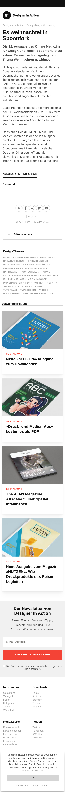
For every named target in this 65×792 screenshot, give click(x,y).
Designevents (12, 264)
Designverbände (36, 264)
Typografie (9, 696)
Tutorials (10, 290)
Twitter (36, 727)
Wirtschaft (8, 710)
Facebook (38, 730)
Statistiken (22, 286)
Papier (7, 699)
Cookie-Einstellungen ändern (32, 785)
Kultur (8, 279)
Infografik (31, 275)
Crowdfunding (38, 261)
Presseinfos (9, 737)
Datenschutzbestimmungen (26, 666)
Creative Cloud (14, 261)
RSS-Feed (38, 734)
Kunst (20, 279)
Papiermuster (12, 282)
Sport (7, 286)
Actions (37, 696)
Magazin (32, 216)
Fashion (21, 268)
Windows (47, 293)
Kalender (49, 275)
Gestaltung (49, 25)
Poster (38, 282)
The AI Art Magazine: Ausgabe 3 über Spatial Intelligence (27, 499)
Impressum (37, 770)
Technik (7, 706)
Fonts (36, 692)
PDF (27, 282)
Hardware (10, 272)
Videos (43, 290)
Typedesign (28, 290)
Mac (30, 279)
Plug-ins (37, 706)
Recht (51, 282)
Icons (46, 272)
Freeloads (37, 268)
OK (32, 778)
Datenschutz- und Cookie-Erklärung (31, 758)
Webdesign (30, 293)
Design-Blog (33, 25)
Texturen (37, 703)
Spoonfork (9, 184)
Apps (6, 257)
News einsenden (12, 730)
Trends (39, 286)
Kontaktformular (12, 727)
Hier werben (10, 734)
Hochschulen (29, 272)
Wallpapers (11, 293)
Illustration (12, 275)
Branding (46, 257)
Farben (8, 268)
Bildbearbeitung (24, 257)
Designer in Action (21, 15)
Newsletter (38, 737)
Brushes (37, 699)
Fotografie (9, 703)
